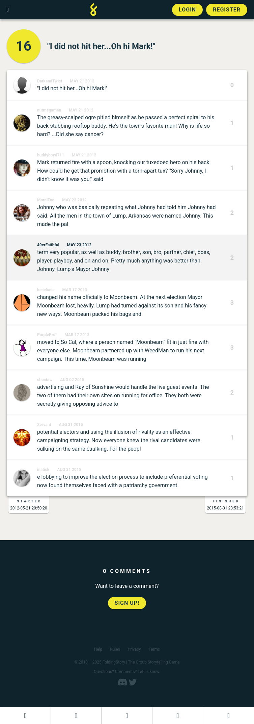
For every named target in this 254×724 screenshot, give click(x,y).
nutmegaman (49, 110)
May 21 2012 (82, 81)
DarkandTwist (49, 81)
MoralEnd (45, 200)
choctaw (44, 379)
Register (227, 9)
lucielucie (46, 290)
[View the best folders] (228, 715)
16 (23, 46)
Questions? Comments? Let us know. (127, 671)
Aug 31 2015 (71, 424)
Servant (44, 424)
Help (98, 649)
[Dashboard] (25, 715)
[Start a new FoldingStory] (76, 715)
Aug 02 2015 (72, 379)
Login (187, 9)
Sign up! (127, 603)
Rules (115, 649)
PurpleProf (47, 334)
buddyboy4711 (50, 155)
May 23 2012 (74, 200)
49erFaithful (48, 245)
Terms (154, 649)
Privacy (134, 649)
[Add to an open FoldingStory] (127, 715)
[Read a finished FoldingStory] (177, 715)
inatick (43, 469)
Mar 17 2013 (74, 290)
